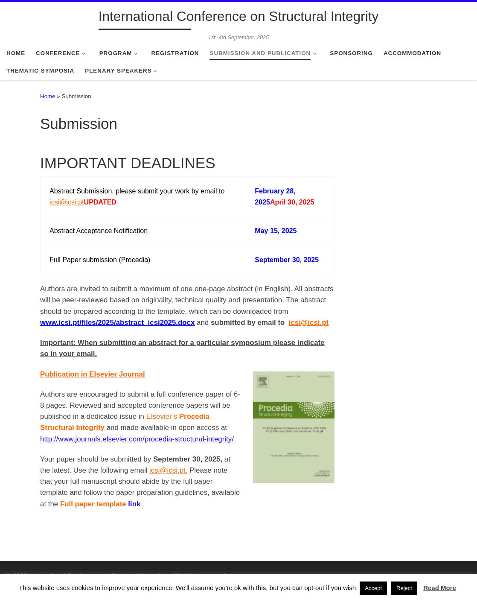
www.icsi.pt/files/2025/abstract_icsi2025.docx (117, 323)
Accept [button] (373, 588)
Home (47, 96)
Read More (439, 587)
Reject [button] (404, 588)
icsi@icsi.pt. (168, 470)
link (133, 504)
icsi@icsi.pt (66, 202)
